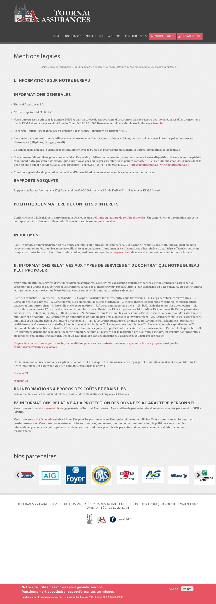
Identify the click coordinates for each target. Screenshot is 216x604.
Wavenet (125, 518)
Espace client (191, 36)
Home (56, 36)
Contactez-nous (135, 36)
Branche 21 (21, 373)
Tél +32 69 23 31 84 (115, 507)
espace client (122, 252)
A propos (114, 36)
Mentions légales (162, 36)
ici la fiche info (43, 419)
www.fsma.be (154, 123)
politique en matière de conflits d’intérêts (119, 217)
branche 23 (21, 380)
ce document (48, 408)
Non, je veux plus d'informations (106, 597)
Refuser (187, 589)
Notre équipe (94, 36)
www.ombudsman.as (173, 164)
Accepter (173, 589)
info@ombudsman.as (144, 164)
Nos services (72, 37)
